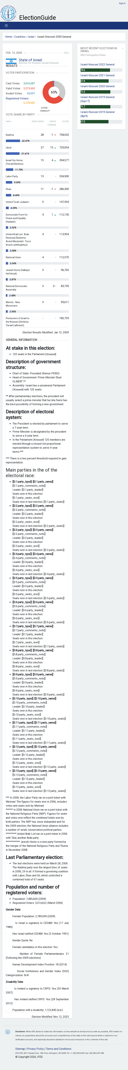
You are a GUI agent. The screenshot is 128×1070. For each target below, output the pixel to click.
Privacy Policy (35, 1048)
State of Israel (30, 60)
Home (8, 36)
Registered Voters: (17, 98)
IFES (17, 1053)
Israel (31, 36)
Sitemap (20, 1048)
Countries (20, 36)
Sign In (122, 3)
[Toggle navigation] (6, 25)
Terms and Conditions (58, 1048)
